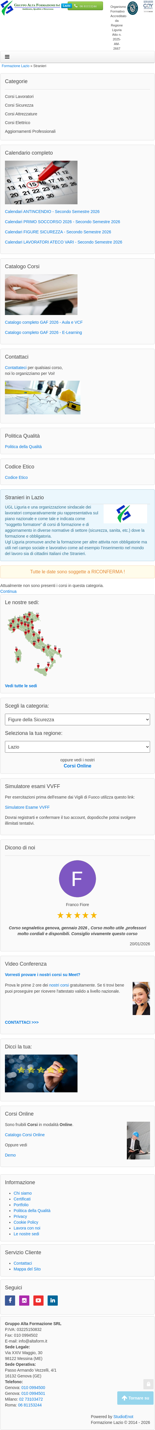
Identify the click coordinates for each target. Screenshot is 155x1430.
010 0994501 (33, 1393)
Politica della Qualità (23, 446)
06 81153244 (88, 6)
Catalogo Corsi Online (25, 1134)
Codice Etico (16, 477)
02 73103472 (31, 1399)
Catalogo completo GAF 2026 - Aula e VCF (44, 322)
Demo (10, 1155)
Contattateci (16, 367)
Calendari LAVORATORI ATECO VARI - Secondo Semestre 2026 (63, 242)
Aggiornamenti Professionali (30, 131)
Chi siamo (23, 1193)
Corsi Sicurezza (19, 105)
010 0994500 (33, 1387)
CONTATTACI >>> (22, 1022)
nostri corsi (59, 985)
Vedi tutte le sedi (21, 685)
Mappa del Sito (27, 1269)
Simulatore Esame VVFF (27, 807)
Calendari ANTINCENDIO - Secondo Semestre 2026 (52, 211)
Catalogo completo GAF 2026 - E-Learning (43, 332)
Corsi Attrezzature (21, 114)
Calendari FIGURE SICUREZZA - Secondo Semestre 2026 (58, 232)
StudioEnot (123, 1416)
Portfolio (21, 1204)
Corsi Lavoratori (19, 96)
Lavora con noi (27, 1228)
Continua (8, 591)
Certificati (22, 1199)
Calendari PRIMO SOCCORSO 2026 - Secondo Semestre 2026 (62, 221)
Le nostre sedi (26, 1234)
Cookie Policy (26, 1222)
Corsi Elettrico (17, 122)
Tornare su (135, 1398)
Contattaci (23, 1263)
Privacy (20, 1216)
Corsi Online (77, 765)
